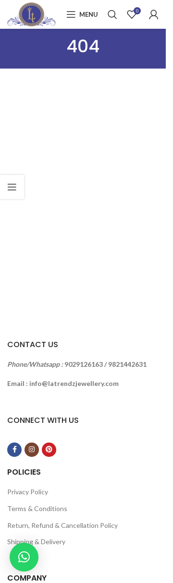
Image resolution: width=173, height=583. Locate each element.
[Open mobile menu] (82, 14)
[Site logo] (31, 14)
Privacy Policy (27, 492)
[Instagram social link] (32, 450)
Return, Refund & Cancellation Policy (62, 525)
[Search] (112, 14)
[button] (24, 557)
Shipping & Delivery (36, 541)
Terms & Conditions (37, 508)
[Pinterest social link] (49, 450)
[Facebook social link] (14, 450)
